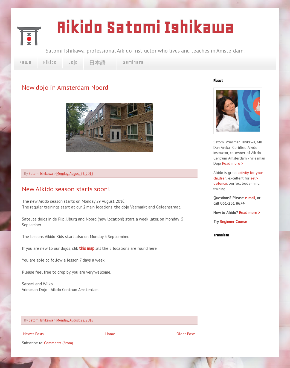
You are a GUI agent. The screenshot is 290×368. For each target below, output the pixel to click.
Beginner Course (233, 221)
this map (86, 248)
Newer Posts (33, 333)
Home (110, 333)
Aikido (50, 62)
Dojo (73, 62)
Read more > (232, 163)
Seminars (133, 62)
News (25, 62)
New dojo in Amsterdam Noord (65, 87)
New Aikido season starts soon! (66, 189)
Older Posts (186, 333)
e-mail (250, 197)
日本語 (100, 63)
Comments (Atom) (58, 342)
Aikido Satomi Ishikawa (145, 27)
